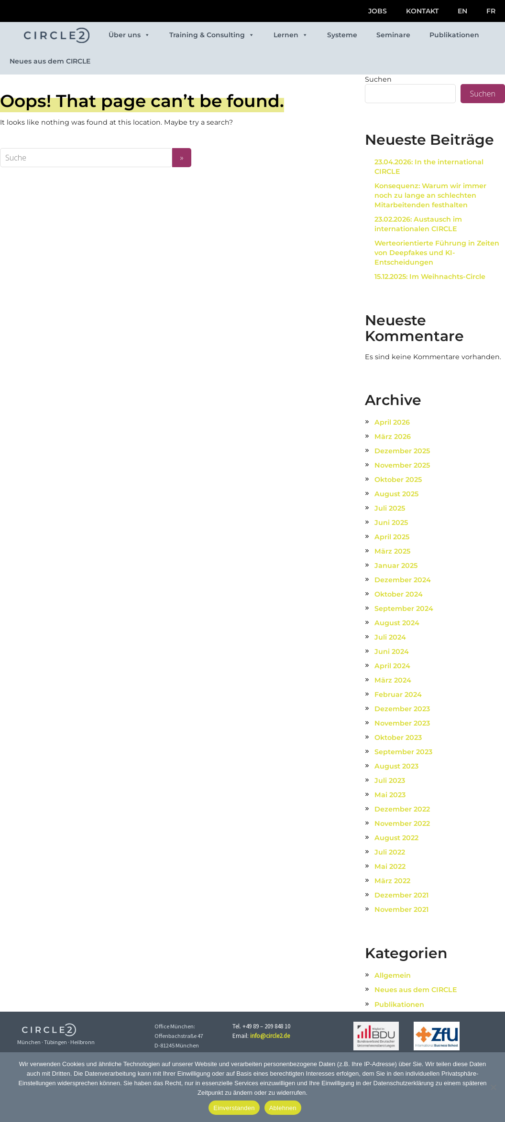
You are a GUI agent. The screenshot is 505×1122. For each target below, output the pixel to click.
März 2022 (392, 880)
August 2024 (396, 623)
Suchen (378, 79)
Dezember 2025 (402, 451)
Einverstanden (233, 1107)
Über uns (129, 35)
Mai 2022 (390, 866)
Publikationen (454, 35)
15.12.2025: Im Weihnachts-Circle (429, 276)
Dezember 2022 (402, 809)
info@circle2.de (270, 1036)
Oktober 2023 (398, 737)
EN (462, 11)
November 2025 (402, 465)
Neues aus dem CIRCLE (50, 61)
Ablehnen (282, 1107)
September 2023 (403, 752)
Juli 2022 (389, 852)
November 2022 (402, 823)
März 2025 (392, 551)
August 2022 (396, 837)
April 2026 (392, 422)
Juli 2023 (389, 780)
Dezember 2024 (402, 580)
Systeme (342, 35)
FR (490, 11)
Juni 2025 (391, 522)
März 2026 (392, 436)
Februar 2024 (398, 694)
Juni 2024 (391, 651)
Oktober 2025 (398, 479)
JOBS (377, 11)
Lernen (291, 35)
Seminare (393, 35)
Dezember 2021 (401, 895)
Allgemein (392, 975)
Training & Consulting (211, 35)
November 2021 (401, 909)
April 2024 (392, 666)
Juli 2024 (390, 637)
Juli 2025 (389, 508)
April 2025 (391, 537)
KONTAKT (422, 11)
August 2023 (396, 766)
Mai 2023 (390, 795)
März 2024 (392, 680)
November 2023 (402, 723)
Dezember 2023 (402, 709)
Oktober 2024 (398, 594)
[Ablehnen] (493, 1087)
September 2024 (403, 608)
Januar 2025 (395, 565)
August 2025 (396, 494)
